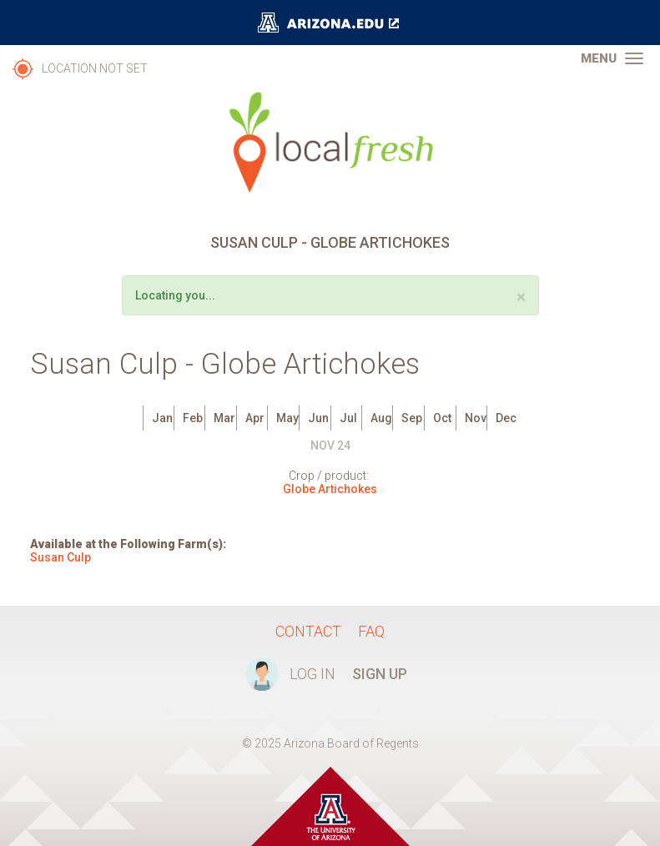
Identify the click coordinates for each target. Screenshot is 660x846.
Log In (312, 673)
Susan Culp (60, 557)
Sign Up (379, 673)
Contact (308, 631)
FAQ (371, 631)
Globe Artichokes (330, 489)
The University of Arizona (330, 23)
